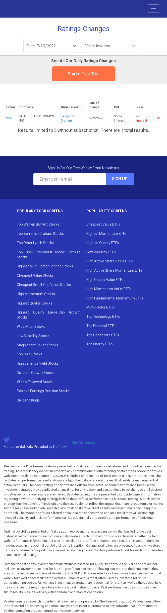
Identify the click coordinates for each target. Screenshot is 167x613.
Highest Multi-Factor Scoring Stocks (45, 266)
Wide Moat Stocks (31, 327)
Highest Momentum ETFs (106, 234)
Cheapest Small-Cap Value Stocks (44, 285)
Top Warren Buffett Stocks (38, 224)
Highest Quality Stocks (34, 303)
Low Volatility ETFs (101, 252)
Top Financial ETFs (101, 326)
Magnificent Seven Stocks (37, 345)
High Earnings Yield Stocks (38, 363)
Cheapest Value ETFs (103, 224)
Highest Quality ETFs (102, 243)
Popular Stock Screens (40, 211)
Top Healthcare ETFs (102, 335)
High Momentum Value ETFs (108, 289)
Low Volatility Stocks (33, 336)
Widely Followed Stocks (35, 382)
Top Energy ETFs (99, 344)
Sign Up (120, 178)
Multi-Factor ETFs (100, 307)
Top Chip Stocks (29, 354)
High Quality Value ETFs (105, 280)
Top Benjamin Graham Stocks (40, 234)
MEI (8, 118)
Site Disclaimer (83, 443)
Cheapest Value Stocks (35, 275)
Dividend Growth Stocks (35, 373)
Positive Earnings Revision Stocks (43, 391)
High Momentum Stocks (36, 294)
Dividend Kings (28, 400)
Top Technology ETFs (103, 317)
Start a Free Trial (83, 73)
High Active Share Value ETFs (109, 261)
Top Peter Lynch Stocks (35, 243)
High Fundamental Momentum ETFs (114, 298)
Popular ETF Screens (106, 211)
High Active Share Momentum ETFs (114, 270)
